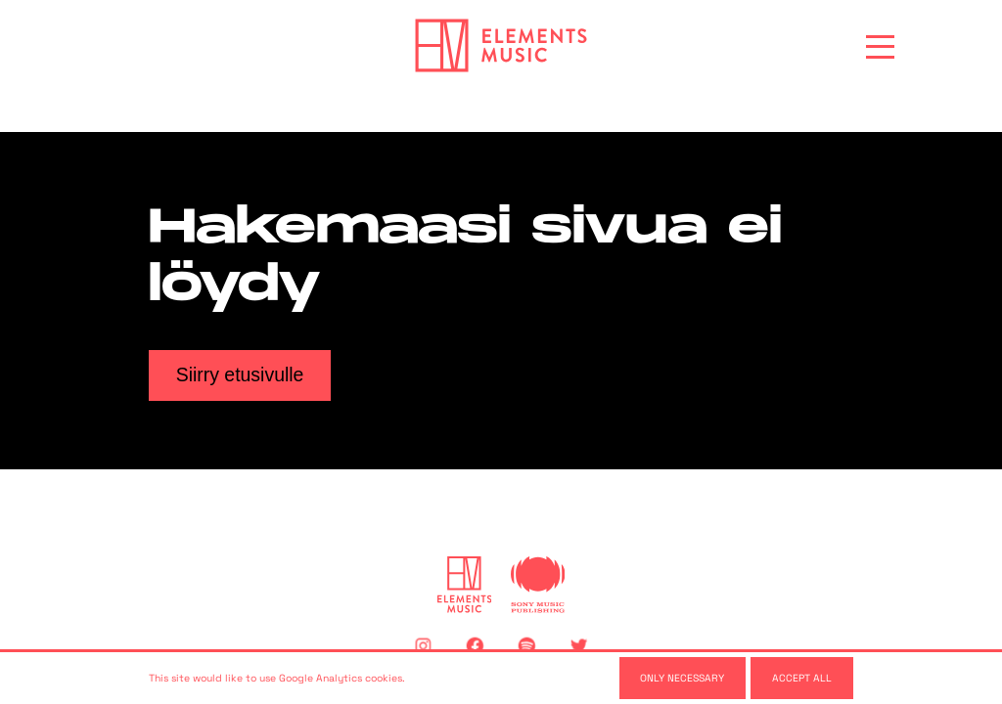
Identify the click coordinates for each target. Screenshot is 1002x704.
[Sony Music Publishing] (538, 584)
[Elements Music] (464, 584)
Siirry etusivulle (240, 374)
